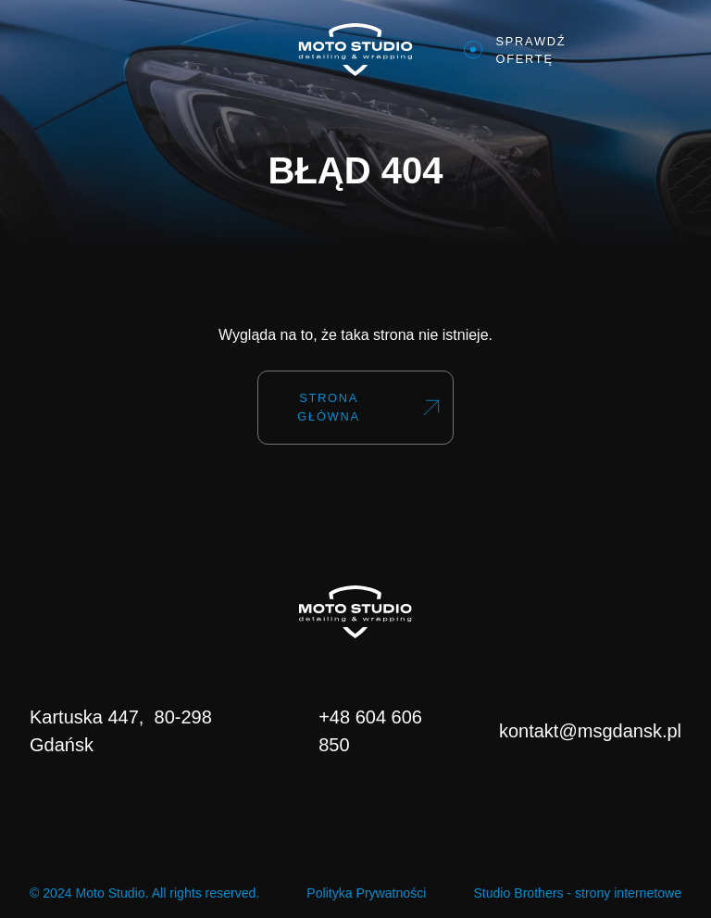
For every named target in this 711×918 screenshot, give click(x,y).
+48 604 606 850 (370, 731)
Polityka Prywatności (366, 893)
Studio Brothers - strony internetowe (577, 893)
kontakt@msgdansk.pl (590, 731)
